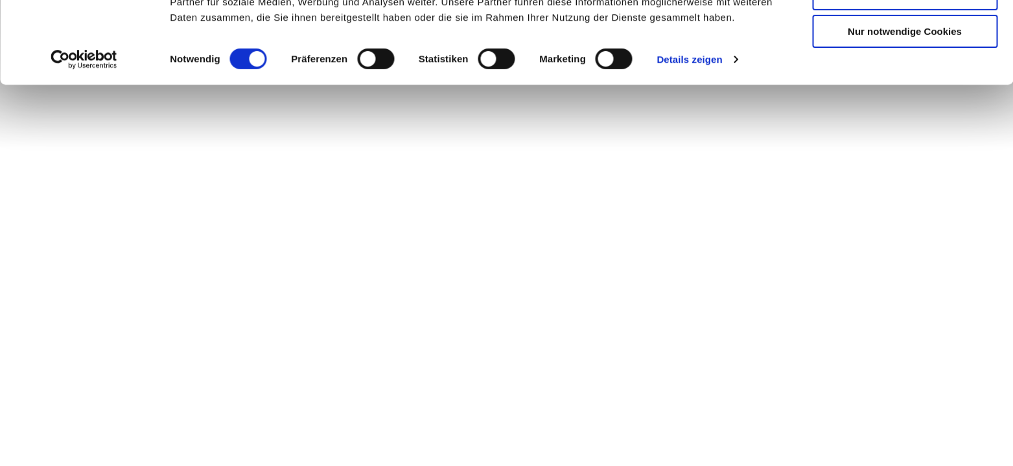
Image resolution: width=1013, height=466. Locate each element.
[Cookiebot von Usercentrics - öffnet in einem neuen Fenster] (84, 136)
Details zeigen (689, 135)
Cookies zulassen (905, 32)
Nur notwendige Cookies (905, 107)
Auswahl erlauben (904, 70)
